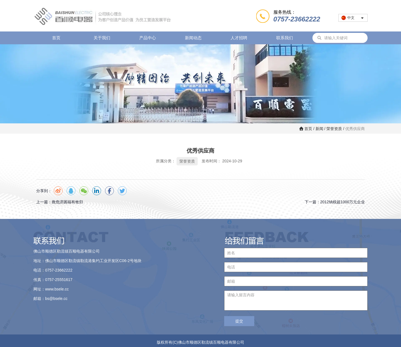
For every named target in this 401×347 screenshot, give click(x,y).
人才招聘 (239, 37)
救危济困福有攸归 (67, 202)
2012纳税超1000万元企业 (342, 202)
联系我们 (284, 37)
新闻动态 (193, 37)
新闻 (319, 128)
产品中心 (147, 37)
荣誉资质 (334, 128)
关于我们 (102, 37)
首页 (56, 37)
